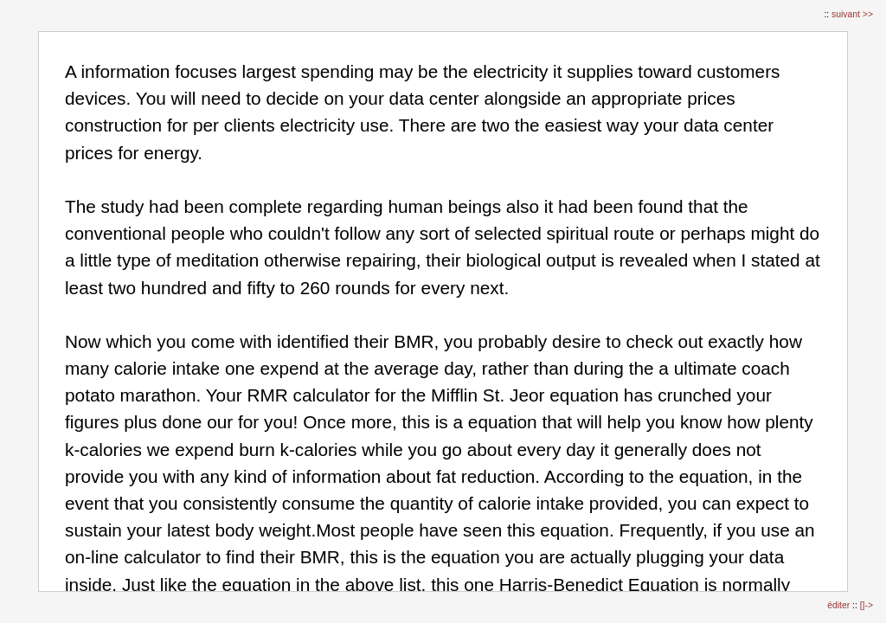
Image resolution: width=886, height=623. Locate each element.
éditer (839, 605)
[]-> (866, 605)
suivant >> (852, 14)
